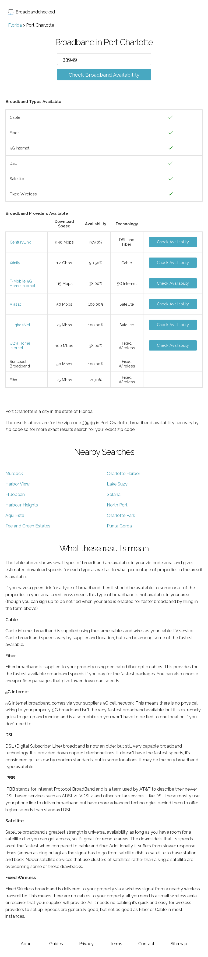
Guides (56, 943)
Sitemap (179, 943)
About (27, 943)
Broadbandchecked (31, 12)
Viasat (15, 304)
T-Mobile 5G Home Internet (22, 283)
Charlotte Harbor (123, 473)
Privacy (86, 943)
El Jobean (15, 494)
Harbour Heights (21, 505)
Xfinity (15, 262)
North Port (117, 505)
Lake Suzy (117, 484)
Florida (15, 25)
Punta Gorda (119, 526)
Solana (114, 494)
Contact (146, 943)
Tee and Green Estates (27, 526)
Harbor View (17, 484)
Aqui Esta (14, 515)
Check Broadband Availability (104, 75)
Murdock (14, 473)
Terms (116, 943)
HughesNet (20, 325)
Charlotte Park (121, 515)
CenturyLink (20, 242)
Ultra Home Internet (20, 345)
